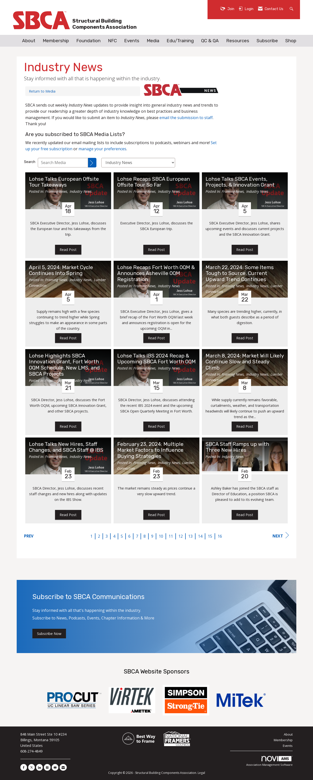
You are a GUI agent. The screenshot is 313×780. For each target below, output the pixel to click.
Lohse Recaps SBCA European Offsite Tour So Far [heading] (153, 182)
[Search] (92, 162)
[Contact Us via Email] (63, 767)
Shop (290, 40)
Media (153, 40)
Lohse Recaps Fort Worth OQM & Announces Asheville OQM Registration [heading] (156, 273)
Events (131, 40)
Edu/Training (180, 40)
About (28, 40)
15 (210, 536)
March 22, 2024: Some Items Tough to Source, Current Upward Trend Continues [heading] (240, 273)
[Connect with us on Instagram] (47, 767)
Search (29, 162)
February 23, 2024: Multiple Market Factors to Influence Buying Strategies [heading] (150, 450)
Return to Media (42, 91)
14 (200, 536)
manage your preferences (102, 148)
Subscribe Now (49, 633)
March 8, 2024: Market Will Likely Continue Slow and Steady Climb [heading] (245, 362)
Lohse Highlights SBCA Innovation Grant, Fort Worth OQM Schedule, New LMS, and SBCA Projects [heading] (64, 365)
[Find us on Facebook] (23, 767)
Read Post (68, 249)
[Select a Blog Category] (138, 162)
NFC (112, 40)
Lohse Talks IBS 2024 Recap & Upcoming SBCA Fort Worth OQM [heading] (156, 359)
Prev (28, 536)
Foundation (88, 40)
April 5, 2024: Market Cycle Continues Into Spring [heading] (61, 270)
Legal (201, 773)
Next (281, 535)
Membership (56, 40)
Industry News (80, 191)
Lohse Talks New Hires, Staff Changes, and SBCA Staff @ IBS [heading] (66, 447)
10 (161, 536)
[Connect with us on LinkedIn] (39, 767)
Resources (237, 40)
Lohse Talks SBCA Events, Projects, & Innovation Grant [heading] (240, 182)
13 (190, 536)
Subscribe (267, 40)
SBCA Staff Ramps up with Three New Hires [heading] (237, 447)
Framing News (56, 191)
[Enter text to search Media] (63, 162)
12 (180, 536)
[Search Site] (292, 8)
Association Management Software (269, 761)
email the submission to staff (186, 117)
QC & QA (210, 40)
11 (171, 536)
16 (220, 536)
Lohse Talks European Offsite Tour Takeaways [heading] (64, 182)
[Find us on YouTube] (55, 767)
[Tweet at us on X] (31, 767)
